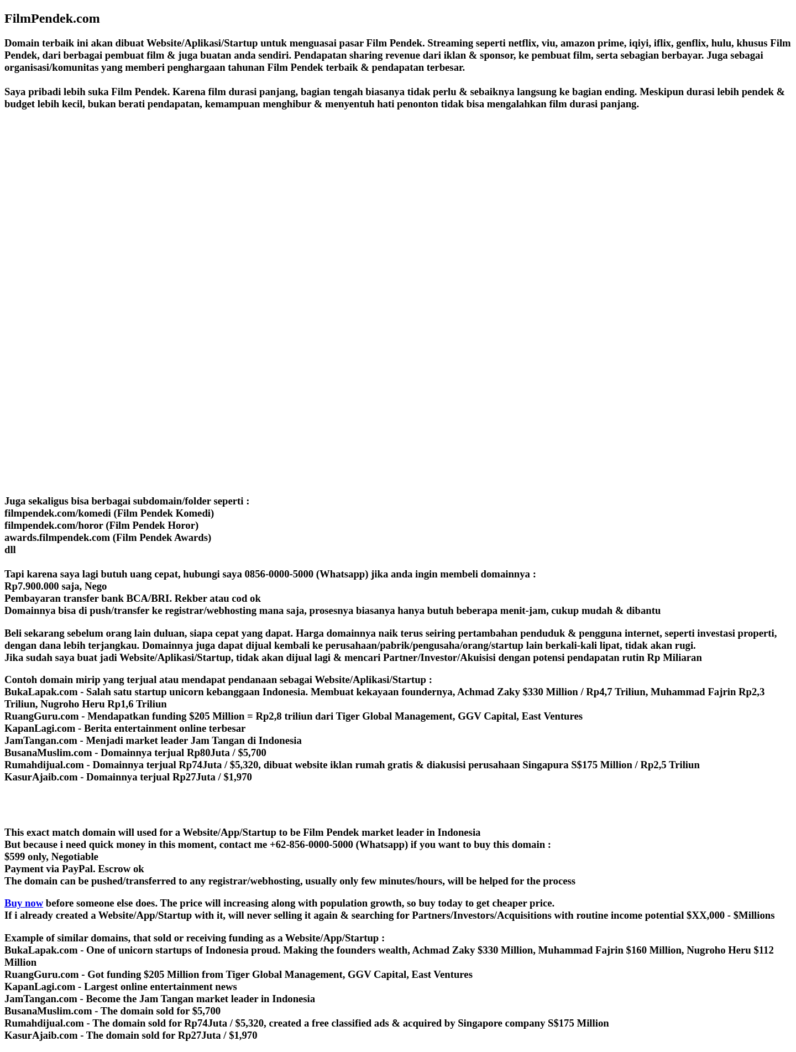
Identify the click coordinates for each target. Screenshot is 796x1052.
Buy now (23, 903)
